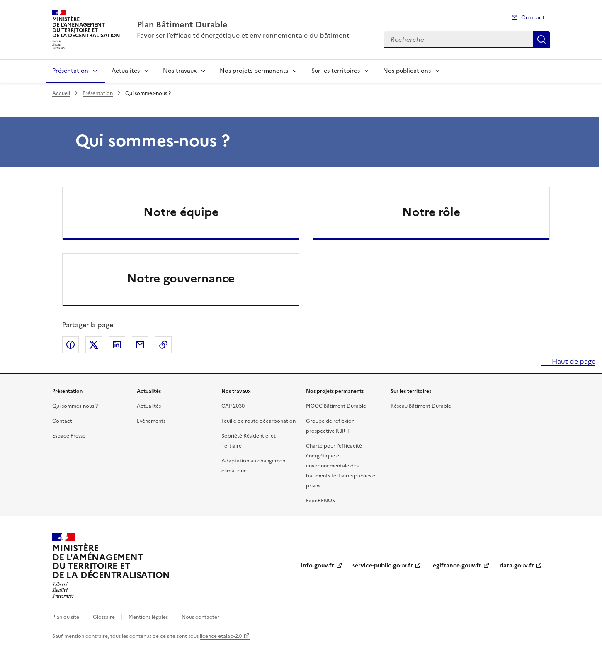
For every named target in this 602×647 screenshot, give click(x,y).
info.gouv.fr (317, 565)
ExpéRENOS (320, 500)
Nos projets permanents (254, 70)
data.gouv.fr (517, 565)
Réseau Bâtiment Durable (421, 406)
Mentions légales (148, 617)
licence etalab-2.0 (221, 636)
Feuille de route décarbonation (258, 421)
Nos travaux (180, 70)
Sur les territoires (335, 70)
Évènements (151, 421)
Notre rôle (431, 211)
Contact (533, 17)
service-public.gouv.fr (382, 565)
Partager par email (140, 344)
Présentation (70, 70)
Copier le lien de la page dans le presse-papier (163, 344)
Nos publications (407, 70)
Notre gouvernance (181, 278)
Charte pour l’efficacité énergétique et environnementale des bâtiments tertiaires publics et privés (341, 465)
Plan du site (65, 617)
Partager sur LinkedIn (117, 344)
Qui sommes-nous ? (75, 406)
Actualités (126, 70)
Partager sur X (93, 344)
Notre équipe (180, 211)
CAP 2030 (233, 406)
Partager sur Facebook (70, 344)
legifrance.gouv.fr (456, 565)
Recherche (541, 39)
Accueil (61, 93)
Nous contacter (200, 617)
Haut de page (572, 361)
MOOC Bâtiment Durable (336, 406)
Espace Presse (68, 436)
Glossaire (104, 617)
